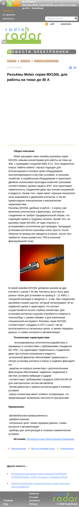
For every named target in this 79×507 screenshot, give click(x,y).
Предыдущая (18, 448)
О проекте (9, 14)
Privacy (33, 504)
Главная (11, 60)
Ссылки (33, 497)
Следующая (67, 448)
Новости (8, 10)
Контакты (8, 18)
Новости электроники (46, 60)
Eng (6, 504)
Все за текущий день (43, 448)
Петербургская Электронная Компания (50, 439)
